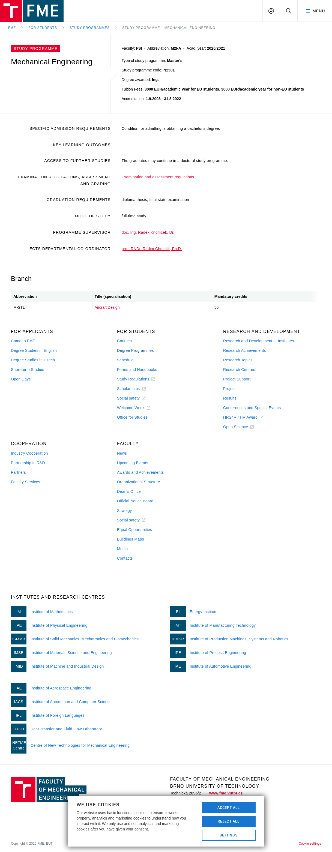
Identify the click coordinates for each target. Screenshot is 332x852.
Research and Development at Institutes (258, 341)
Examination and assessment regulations (158, 177)
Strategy (124, 510)
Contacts (125, 558)
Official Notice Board (135, 501)
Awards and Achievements (140, 472)
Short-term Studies (27, 369)
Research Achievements (244, 350)
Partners (18, 472)
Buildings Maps (130, 539)
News (122, 453)
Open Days (21, 379)
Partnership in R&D (28, 463)
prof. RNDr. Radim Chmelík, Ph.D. (152, 249)
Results (230, 398)
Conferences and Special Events (252, 408)
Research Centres (239, 369)
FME (12, 28)
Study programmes (90, 28)
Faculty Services (25, 482)
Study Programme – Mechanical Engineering (168, 28)
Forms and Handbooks (137, 369)
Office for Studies (132, 417)
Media (122, 549)
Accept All (228, 807)
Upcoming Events (132, 463)
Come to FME (23, 341)
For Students (42, 28)
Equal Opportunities (134, 529)
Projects (230, 388)
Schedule (125, 360)
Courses (124, 341)
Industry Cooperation (29, 453)
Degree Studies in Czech (33, 360)
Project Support (237, 379)
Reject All (229, 821)
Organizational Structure (138, 482)
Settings (229, 835)
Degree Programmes (135, 350)
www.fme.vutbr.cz (226, 793)
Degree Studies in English (34, 350)
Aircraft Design (107, 307)
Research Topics (237, 360)
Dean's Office (129, 491)
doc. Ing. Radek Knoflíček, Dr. (148, 232)
